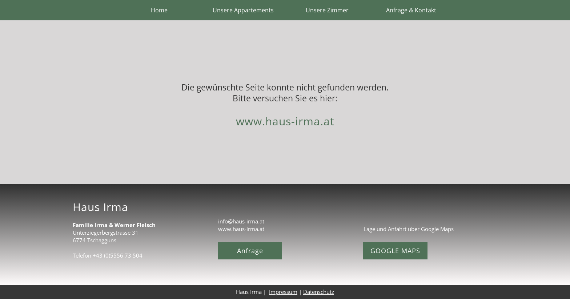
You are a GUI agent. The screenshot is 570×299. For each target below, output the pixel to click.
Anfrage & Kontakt (411, 10)
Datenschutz (318, 291)
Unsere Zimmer (327, 10)
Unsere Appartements (243, 10)
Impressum (283, 291)
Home (159, 10)
